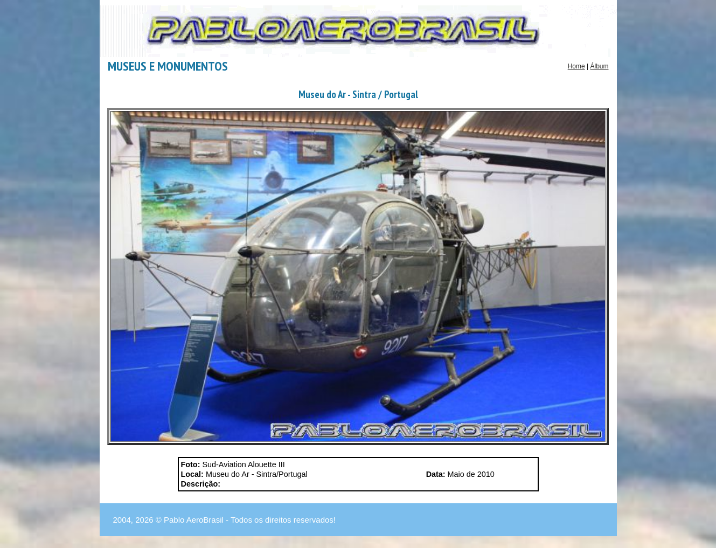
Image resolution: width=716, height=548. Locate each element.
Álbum (599, 66)
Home (576, 66)
